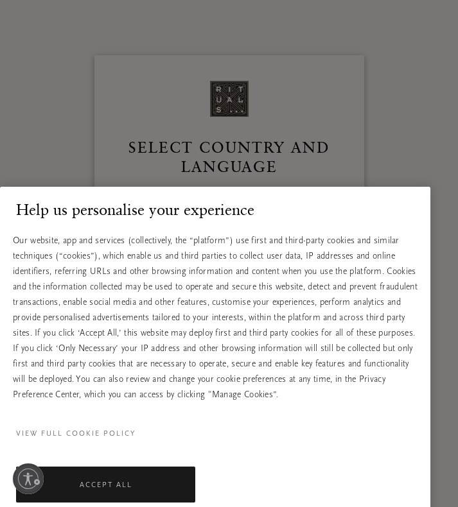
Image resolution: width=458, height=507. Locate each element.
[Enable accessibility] (28, 478)
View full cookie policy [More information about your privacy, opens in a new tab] (76, 449)
